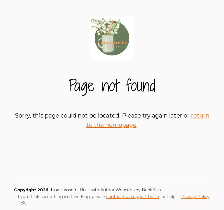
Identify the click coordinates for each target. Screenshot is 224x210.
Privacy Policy (195, 196)
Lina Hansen (63, 189)
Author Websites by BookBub (130, 189)
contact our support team (132, 196)
